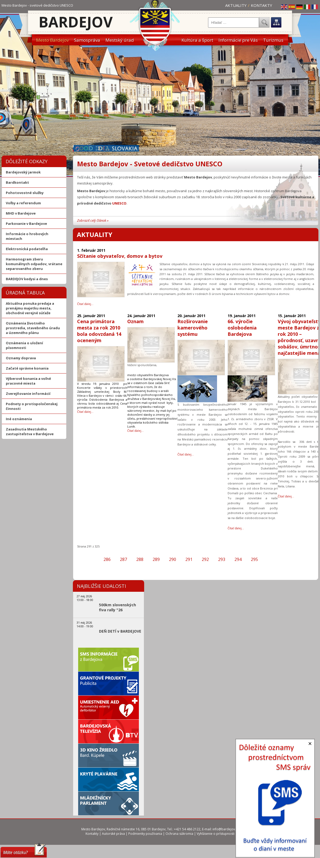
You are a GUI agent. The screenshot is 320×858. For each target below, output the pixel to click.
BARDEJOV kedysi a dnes (27, 279)
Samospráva (87, 40)
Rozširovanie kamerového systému (192, 327)
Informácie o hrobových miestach (27, 236)
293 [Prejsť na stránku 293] (221, 559)
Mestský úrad (119, 40)
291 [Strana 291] (188, 559)
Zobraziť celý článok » (93, 220)
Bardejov (76, 22)
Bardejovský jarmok (23, 172)
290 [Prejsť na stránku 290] (172, 559)
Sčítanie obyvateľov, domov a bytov (119, 256)
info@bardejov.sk (226, 829)
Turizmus (273, 40)
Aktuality (236, 5)
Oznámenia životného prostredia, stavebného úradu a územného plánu (33, 328)
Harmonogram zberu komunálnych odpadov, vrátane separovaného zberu (34, 264)
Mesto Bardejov (52, 40)
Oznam (135, 321)
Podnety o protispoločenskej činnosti (32, 406)
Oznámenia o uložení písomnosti (24, 345)
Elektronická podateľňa (27, 248)
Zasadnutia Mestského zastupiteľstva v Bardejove (30, 431)
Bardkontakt (17, 182)
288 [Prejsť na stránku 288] (139, 559)
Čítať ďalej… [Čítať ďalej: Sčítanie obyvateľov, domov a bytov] (85, 304)
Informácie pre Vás (238, 40)
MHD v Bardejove (21, 213)
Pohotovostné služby (25, 192)
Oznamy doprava (21, 358)
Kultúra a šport (197, 40)
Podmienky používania (145, 833)
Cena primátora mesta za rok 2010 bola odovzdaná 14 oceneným (99, 330)
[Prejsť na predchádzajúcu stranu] (94, 559)
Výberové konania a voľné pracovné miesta (28, 381)
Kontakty (261, 5)
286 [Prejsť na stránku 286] (107, 559)
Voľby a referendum (23, 203)
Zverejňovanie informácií (28, 393)
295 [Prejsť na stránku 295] (254, 559)
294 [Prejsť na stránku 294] (238, 559)
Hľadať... (264, 22)
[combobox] (233, 22)
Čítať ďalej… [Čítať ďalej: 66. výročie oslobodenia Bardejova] (236, 528)
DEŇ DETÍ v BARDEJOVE (120, 631)
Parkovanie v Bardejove (26, 223)
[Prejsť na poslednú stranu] (276, 559)
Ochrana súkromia (179, 833)
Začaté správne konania (27, 368)
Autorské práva (113, 833)
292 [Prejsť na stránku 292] (205, 559)
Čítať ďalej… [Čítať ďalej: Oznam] (135, 431)
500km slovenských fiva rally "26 (117, 607)
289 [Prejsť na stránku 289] (156, 559)
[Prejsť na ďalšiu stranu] (267, 559)
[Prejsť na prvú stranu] (85, 559)
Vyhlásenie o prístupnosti (215, 833)
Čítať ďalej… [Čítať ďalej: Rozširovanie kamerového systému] (185, 454)
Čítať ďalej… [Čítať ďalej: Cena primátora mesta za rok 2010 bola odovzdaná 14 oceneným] (85, 412)
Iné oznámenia (19, 418)
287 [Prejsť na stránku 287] (123, 559)
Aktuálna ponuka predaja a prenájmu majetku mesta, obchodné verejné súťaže (30, 308)
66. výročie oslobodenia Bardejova (242, 327)
